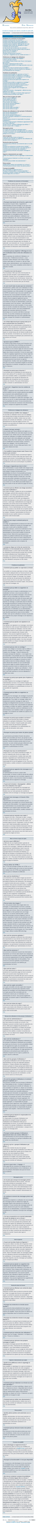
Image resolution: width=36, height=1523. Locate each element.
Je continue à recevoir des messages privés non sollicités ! (18, 131)
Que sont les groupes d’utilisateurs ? (12, 115)
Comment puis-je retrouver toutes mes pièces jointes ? (17, 166)
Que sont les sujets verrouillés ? (11, 107)
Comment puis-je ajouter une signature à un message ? (17, 77)
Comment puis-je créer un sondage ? (12, 78)
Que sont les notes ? (8, 106)
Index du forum (6, 32)
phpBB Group (21, 1448)
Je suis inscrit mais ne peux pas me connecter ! (15, 48)
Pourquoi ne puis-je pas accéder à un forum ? (14, 83)
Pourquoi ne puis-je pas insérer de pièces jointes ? (16, 85)
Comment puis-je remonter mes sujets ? (13, 94)
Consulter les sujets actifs (27, 30)
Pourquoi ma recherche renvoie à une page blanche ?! (17, 147)
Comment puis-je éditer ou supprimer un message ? (16, 75)
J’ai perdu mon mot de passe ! (10, 46)
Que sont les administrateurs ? (11, 112)
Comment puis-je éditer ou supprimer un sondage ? (16, 82)
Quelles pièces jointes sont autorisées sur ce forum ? (16, 164)
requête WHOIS (20, 1486)
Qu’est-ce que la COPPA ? (10, 52)
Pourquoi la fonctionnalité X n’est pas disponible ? (15, 171)
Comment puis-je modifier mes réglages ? (13, 58)
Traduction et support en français (13, 1522)
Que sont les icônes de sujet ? (10, 108)
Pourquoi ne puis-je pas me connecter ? (13, 40)
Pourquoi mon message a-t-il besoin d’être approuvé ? (17, 93)
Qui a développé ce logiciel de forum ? (13, 169)
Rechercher (29, 25)
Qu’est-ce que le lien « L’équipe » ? (12, 126)
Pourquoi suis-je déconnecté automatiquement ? (15, 42)
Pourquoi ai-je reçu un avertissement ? (13, 86)
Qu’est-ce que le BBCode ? (10, 98)
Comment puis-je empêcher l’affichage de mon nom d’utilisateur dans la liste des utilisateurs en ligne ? (16, 44)
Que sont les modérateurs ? (10, 113)
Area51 (23, 1468)
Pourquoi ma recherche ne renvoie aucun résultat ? (16, 146)
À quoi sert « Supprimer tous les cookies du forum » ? (16, 54)
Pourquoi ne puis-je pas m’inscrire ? (12, 53)
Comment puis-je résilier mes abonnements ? (14, 161)
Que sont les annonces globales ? (11, 103)
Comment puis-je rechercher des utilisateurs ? (14, 149)
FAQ (23, 25)
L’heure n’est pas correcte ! (10, 59)
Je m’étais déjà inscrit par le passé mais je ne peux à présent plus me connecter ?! (16, 50)
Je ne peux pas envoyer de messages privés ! (14, 129)
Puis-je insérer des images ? (10, 102)
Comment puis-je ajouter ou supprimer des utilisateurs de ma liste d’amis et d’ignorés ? (17, 139)
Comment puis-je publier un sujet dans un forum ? (15, 74)
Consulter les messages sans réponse (11, 30)
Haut (4, 199)
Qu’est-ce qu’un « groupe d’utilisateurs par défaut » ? (16, 124)
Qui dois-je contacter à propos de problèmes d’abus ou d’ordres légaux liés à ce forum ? (17, 173)
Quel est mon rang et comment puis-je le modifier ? (16, 67)
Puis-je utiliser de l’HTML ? (10, 99)
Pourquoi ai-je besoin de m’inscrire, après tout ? (15, 41)
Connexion (6, 25)
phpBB (13, 1521)
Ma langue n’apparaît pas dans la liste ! (13, 63)
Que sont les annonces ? (9, 104)
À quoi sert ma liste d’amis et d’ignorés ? (13, 137)
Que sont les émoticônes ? (10, 100)
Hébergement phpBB (25, 1522)
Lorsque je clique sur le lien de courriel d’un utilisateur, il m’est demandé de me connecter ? (17, 69)
